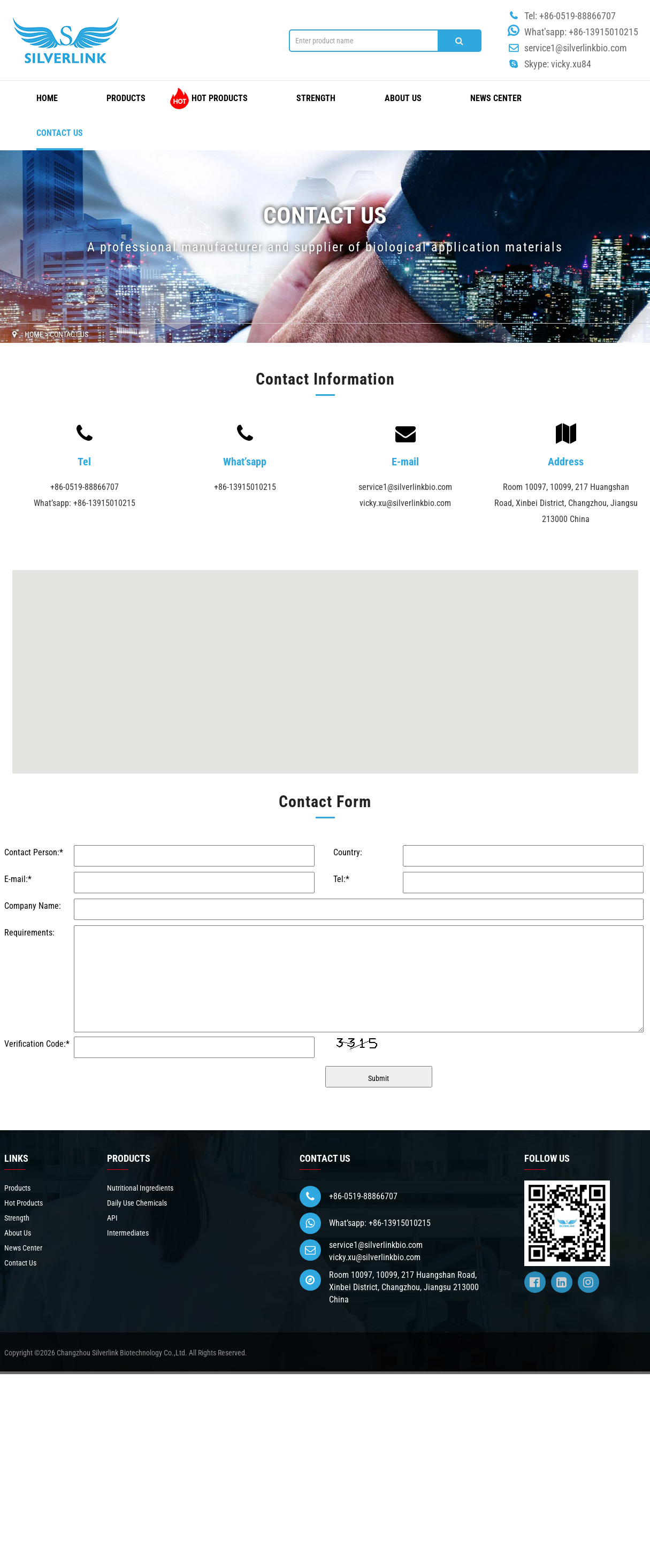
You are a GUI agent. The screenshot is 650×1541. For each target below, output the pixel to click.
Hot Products (220, 98)
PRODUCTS (128, 1158)
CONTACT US (325, 1158)
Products (126, 98)
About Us (403, 98)
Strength (315, 98)
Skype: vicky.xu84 (557, 64)
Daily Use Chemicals (137, 1203)
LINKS (16, 1158)
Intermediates (128, 1233)
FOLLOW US (547, 1158)
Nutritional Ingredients (140, 1188)
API (112, 1218)
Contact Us (59, 133)
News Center (496, 98)
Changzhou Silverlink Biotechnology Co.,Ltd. (122, 1352)
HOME (47, 98)
